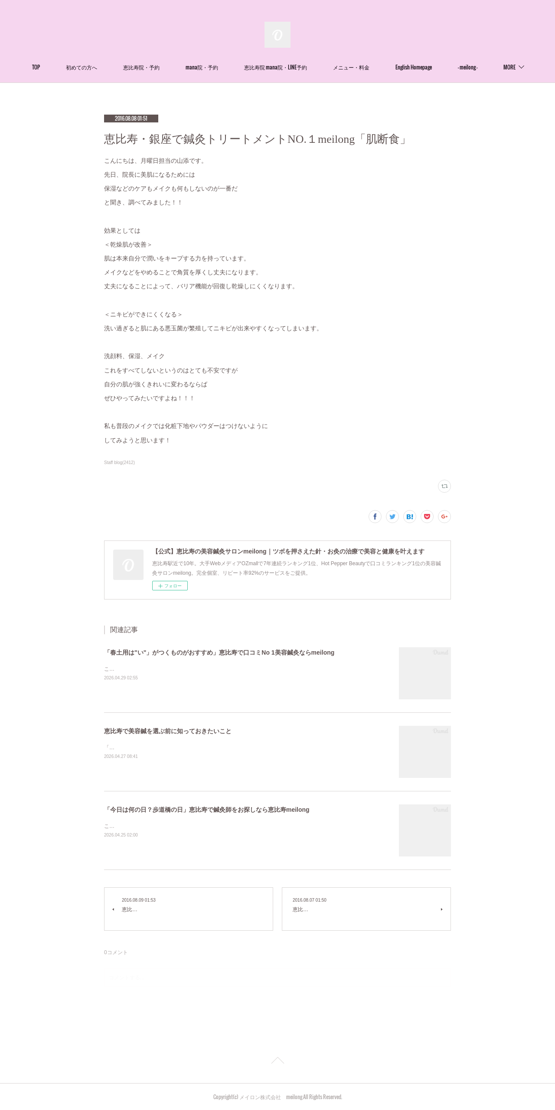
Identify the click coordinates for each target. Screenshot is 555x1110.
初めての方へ (104, 67)
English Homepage (436, 67)
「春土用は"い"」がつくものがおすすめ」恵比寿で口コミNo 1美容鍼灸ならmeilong (219, 652)
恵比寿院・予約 (164, 67)
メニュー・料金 (374, 67)
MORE (486, 67)
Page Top (277, 1062)
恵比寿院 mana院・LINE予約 (298, 67)
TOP (58, 67)
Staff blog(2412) (119, 462)
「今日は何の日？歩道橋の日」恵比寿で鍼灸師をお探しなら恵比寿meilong (207, 809)
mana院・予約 (224, 67)
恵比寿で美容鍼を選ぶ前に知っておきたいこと (168, 731)
